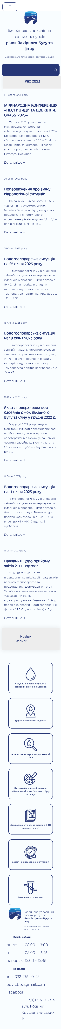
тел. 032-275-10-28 (23, 976)
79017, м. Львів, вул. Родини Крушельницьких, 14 (38, 1009)
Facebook (15, 992)
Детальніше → (14, 162)
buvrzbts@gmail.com (26, 984)
